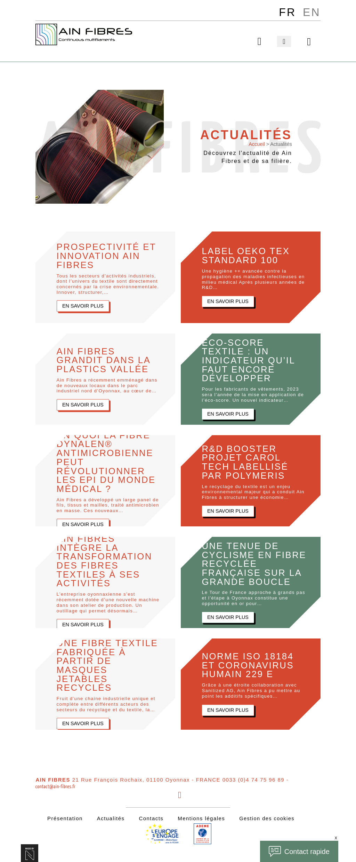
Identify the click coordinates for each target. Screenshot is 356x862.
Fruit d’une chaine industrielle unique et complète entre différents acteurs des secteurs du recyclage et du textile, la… (106, 708)
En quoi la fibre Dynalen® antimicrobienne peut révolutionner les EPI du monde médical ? (109, 461)
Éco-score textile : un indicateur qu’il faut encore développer (251, 359)
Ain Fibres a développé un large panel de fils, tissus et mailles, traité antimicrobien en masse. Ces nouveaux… (108, 505)
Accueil (257, 143)
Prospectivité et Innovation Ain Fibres (109, 255)
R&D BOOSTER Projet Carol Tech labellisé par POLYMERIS (247, 461)
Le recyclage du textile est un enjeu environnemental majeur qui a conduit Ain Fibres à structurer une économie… (253, 491)
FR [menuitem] (287, 12)
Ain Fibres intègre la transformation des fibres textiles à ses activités (107, 560)
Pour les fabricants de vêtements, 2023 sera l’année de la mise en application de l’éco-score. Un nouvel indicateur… (253, 394)
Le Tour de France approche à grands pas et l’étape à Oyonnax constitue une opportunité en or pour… (254, 602)
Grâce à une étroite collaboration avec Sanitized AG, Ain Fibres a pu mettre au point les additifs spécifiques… (251, 690)
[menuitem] (287, 12)
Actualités (110, 817)
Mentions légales (200, 817)
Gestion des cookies (266, 817)
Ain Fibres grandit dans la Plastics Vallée (106, 359)
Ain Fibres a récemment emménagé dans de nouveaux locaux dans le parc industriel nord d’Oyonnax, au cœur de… (107, 385)
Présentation (64, 817)
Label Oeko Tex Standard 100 (248, 254)
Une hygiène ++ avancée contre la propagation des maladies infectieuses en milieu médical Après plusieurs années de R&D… (253, 278)
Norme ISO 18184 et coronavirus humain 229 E (250, 664)
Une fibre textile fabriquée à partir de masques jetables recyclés (93, 664)
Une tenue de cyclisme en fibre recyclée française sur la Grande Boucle (249, 562)
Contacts (150, 817)
